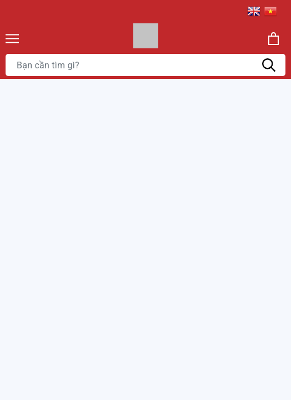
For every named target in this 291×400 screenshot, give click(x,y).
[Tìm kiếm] (268, 65)
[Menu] (12, 38)
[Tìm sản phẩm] (145, 65)
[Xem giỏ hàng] (273, 38)
